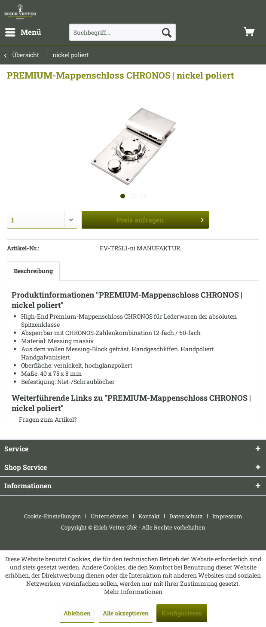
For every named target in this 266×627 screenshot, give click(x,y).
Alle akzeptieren (126, 613)
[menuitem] (23, 32)
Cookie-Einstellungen (52, 516)
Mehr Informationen (133, 591)
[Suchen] (167, 32)
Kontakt (149, 516)
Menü (23, 31)
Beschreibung (33, 271)
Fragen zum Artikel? (44, 419)
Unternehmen (110, 516)
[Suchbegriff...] (122, 32)
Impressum (227, 516)
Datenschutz (186, 516)
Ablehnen (77, 613)
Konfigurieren (182, 613)
